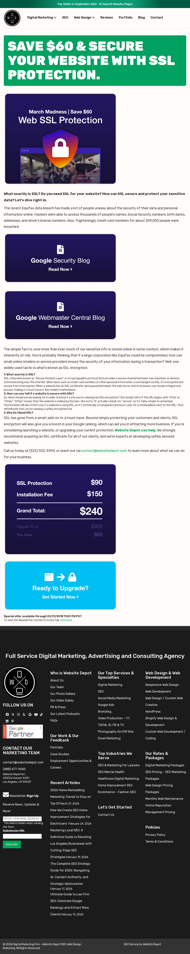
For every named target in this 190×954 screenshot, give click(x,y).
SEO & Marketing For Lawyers (119, 765)
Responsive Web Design (162, 685)
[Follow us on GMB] (30, 714)
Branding (104, 711)
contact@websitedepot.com (104, 451)
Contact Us (106, 815)
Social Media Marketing (114, 698)
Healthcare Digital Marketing (118, 778)
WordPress (152, 711)
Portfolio (125, 17)
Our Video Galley (62, 700)
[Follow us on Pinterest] (13, 721)
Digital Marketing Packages (164, 765)
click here (66, 620)
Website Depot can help (135, 430)
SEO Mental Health (111, 772)
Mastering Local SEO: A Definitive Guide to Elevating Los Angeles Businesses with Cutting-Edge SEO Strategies (71, 843)
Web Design (84, 17)
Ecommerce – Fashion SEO (117, 792)
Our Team (57, 687)
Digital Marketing (41, 17)
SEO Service (131, 944)
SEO (65, 17)
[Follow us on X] (13, 714)
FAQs (54, 720)
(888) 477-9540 (14, 769)
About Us (56, 680)
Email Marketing (109, 738)
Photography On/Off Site (116, 731)
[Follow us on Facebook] (8, 714)
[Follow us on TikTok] (42, 714)
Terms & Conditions (159, 841)
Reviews (106, 17)
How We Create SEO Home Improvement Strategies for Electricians (70, 816)
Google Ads (106, 705)
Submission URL (14, 830)
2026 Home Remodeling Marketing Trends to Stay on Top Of (70, 796)
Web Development (158, 691)
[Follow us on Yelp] (24, 714)
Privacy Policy (155, 835)
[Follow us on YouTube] (36, 714)
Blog (141, 17)
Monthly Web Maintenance (164, 799)
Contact (157, 17)
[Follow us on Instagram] (19, 714)
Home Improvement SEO (115, 785)
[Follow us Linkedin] (7, 721)
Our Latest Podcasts (65, 714)
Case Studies (59, 754)
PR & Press (58, 707)
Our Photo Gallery (62, 694)
